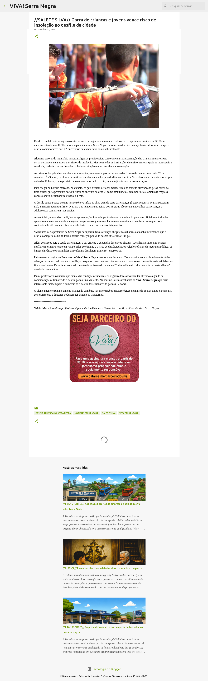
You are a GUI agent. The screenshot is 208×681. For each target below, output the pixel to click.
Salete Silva (108, 413)
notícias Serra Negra (86, 413)
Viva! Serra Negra (128, 413)
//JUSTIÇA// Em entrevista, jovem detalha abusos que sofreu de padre (102, 568)
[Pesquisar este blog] (187, 6)
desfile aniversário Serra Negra (53, 413)
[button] (36, 36)
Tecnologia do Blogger (104, 669)
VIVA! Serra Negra (33, 6)
